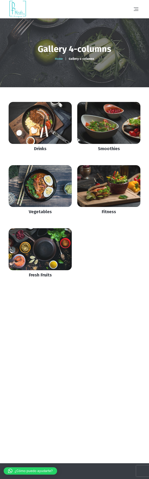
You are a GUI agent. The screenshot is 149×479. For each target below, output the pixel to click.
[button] (30, 471)
